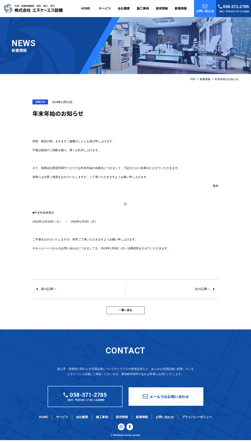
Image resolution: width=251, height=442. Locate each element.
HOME (85, 8)
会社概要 (124, 8)
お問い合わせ (165, 418)
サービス (105, 8)
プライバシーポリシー (197, 418)
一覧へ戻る (125, 310)
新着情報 (181, 8)
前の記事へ (48, 288)
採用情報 (162, 8)
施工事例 (143, 8)
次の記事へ (202, 288)
